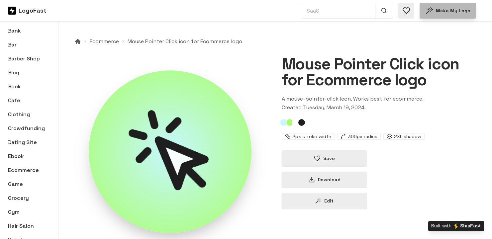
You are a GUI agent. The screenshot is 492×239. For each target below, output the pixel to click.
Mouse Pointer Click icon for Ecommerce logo (185, 41)
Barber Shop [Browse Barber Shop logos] (24, 58)
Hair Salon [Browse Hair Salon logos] (21, 225)
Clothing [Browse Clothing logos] (19, 114)
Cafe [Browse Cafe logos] (14, 100)
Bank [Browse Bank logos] (14, 30)
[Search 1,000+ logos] (384, 11)
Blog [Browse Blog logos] (13, 72)
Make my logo (447, 11)
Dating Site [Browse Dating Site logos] (22, 142)
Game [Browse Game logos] (15, 184)
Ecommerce (104, 41)
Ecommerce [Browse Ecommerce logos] (23, 170)
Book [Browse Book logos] (14, 86)
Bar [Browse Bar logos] (12, 44)
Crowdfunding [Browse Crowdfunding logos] (26, 128)
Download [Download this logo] (324, 179)
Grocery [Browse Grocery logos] (18, 198)
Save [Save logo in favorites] (324, 158)
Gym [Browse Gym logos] (14, 211)
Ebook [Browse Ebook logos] (16, 156)
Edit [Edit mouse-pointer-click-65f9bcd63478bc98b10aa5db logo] (324, 201)
